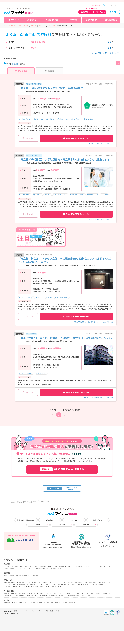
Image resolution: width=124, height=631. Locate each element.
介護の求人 (62, 595)
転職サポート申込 (86, 524)
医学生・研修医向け (40, 566)
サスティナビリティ (30, 611)
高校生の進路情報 (9, 575)
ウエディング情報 (10, 584)
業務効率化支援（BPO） (21, 602)
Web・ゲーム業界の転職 (18, 593)
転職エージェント (51, 593)
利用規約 (38, 524)
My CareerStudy (75, 584)
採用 (39, 611)
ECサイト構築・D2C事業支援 (60, 584)
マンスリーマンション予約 (30, 586)
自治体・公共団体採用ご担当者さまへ (26, 520)
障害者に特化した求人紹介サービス (15, 568)
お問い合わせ (62, 524)
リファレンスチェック (69, 602)
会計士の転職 (76, 593)
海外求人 (61, 566)
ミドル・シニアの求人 (105, 566)
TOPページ (15, 20)
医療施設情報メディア (98, 584)
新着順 (49, 70)
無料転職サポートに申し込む (92, 12)
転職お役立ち (112, 20)
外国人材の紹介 (86, 595)
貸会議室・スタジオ (43, 602)
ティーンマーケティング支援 (64, 582)
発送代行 (32, 602)
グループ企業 (45, 611)
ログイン (113, 12)
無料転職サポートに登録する (62, 469)
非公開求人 (16, 64)
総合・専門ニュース (24, 582)
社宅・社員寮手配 (56, 602)
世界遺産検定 (21, 584)
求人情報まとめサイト (10, 582)
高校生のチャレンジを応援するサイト (43, 582)
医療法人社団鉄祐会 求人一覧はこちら (101, 144)
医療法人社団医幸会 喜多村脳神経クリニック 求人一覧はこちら (94, 322)
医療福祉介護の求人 (57, 568)
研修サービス (7, 602)
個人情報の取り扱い (98, 520)
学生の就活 (7, 566)
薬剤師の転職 (106, 593)
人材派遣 (6, 593)
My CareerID (86, 584)
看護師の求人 (9, 595)
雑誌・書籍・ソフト (104, 582)
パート (95, 566)
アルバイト (87, 566)
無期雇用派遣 (53, 595)
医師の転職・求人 (32, 595)
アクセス (22, 611)
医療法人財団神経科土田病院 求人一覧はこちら (99, 398)
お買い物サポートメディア (12, 586)
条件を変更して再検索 (62, 488)
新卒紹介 (41, 593)
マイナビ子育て (45, 584)
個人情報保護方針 (54, 611)
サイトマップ (74, 520)
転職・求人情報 (52, 566)
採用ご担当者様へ (96, 5)
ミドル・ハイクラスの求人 (74, 566)
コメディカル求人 (20, 595)
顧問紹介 (98, 593)
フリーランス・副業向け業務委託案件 (38, 568)
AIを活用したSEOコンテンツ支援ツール (51, 586)
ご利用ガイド (34, 20)
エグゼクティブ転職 (64, 593)
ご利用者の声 (93, 20)
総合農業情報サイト (33, 584)
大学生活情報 (79, 582)
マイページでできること (112, 5)
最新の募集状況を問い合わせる (76, 138)
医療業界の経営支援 (73, 595)
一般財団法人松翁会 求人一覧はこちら (101, 219)
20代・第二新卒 (31, 593)
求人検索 (73, 20)
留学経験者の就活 (17, 566)
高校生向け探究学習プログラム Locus (27, 575)
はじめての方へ (53, 20)
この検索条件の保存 (100, 53)
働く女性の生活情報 (90, 582)
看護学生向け (28, 566)
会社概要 (15, 611)
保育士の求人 (43, 595)
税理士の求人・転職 (87, 593)
